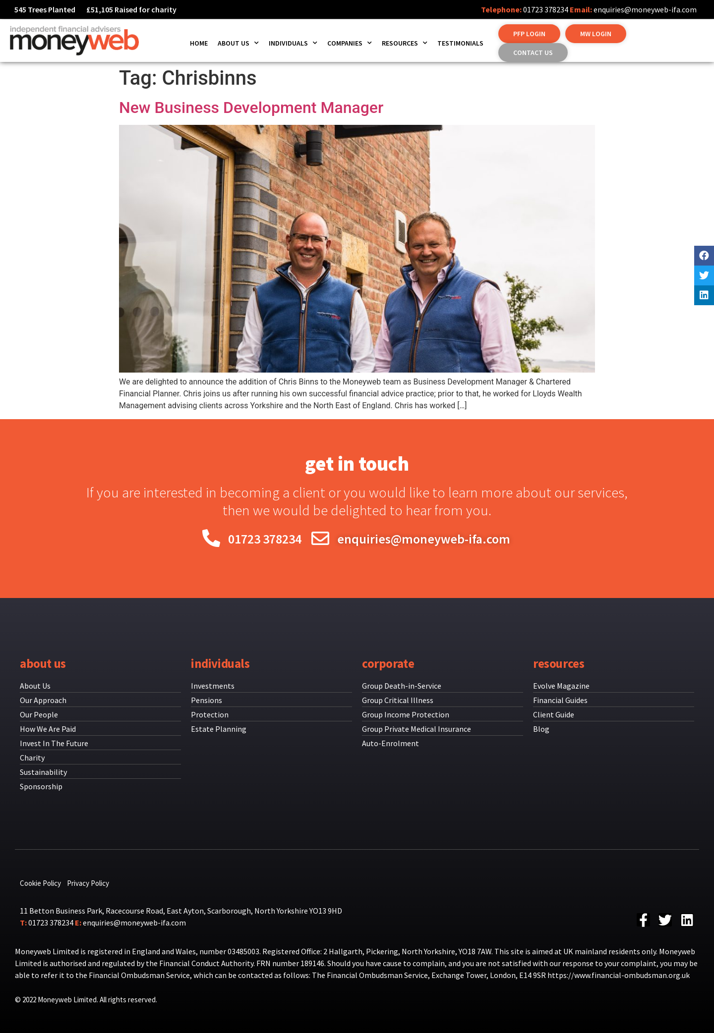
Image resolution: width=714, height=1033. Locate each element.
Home (199, 43)
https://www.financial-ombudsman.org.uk (618, 975)
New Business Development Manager (251, 107)
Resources (404, 43)
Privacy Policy (88, 883)
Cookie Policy (40, 883)
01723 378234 (545, 9)
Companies (349, 43)
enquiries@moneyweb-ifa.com (645, 9)
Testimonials (460, 43)
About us (238, 43)
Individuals (293, 43)
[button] (529, 33)
